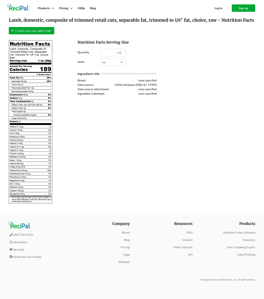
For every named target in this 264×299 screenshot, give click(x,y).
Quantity (83, 52)
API (190, 254)
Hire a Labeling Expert (241, 247)
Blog (93, 8)
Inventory (249, 239)
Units (81, 61)
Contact (187, 239)
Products (44, 8)
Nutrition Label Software (239, 232)
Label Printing (246, 254)
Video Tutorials (182, 247)
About (126, 232)
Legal (126, 254)
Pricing (63, 8)
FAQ (189, 232)
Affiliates (124, 262)
